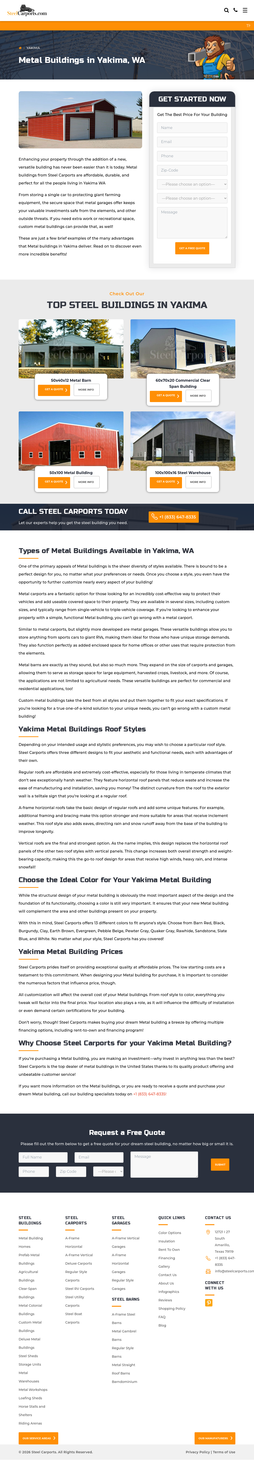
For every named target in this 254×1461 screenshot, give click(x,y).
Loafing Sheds (30, 1399)
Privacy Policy (198, 1453)
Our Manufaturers (213, 1439)
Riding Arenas (30, 1424)
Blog (162, 1326)
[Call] (235, 10)
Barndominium (124, 1383)
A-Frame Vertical (79, 1256)
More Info (87, 390)
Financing (166, 1259)
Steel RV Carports (79, 1290)
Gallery (164, 1268)
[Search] (226, 10)
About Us (166, 1284)
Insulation (166, 1242)
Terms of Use (224, 1453)
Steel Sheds (28, 1357)
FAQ (161, 1318)
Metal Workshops (33, 1391)
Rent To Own (169, 1251)
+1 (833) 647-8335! (149, 1095)
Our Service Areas (37, 1439)
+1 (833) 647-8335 (177, 518)
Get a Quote (54, 389)
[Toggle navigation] (245, 10)
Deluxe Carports (78, 1265)
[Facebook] (209, 1304)
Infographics (168, 1293)
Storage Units (30, 1366)
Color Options (169, 1234)
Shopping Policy (171, 1310)
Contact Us (167, 1276)
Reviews (165, 1301)
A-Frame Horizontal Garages (120, 1264)
